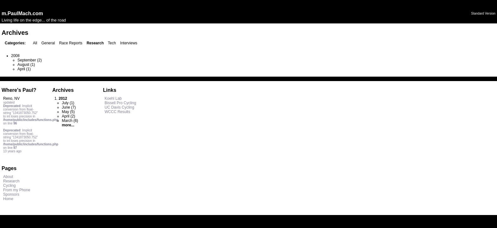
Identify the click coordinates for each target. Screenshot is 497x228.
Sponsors (11, 194)
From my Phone (16, 190)
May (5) (68, 112)
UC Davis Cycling (119, 107)
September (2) (29, 60)
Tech (112, 43)
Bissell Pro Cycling (120, 103)
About (8, 176)
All (35, 43)
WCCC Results (117, 112)
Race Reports (70, 43)
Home (8, 199)
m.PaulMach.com (22, 13)
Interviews (128, 43)
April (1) (24, 69)
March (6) (70, 120)
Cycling (9, 185)
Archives (63, 90)
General (48, 43)
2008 (15, 56)
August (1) (26, 64)
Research (11, 181)
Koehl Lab (113, 98)
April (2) (68, 116)
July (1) (68, 103)
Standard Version (483, 13)
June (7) (69, 107)
